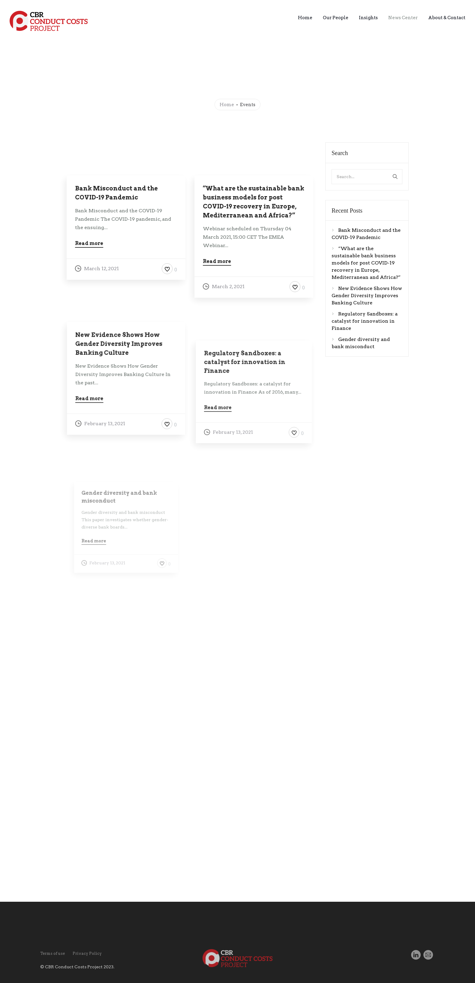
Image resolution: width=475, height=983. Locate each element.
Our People (335, 17)
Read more (89, 243)
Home (305, 17)
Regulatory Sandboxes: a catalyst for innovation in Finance (365, 321)
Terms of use (52, 953)
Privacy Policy (87, 953)
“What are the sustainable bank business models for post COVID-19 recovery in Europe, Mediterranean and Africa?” (366, 263)
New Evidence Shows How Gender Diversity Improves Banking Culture (367, 295)
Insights (368, 17)
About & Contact (446, 17)
